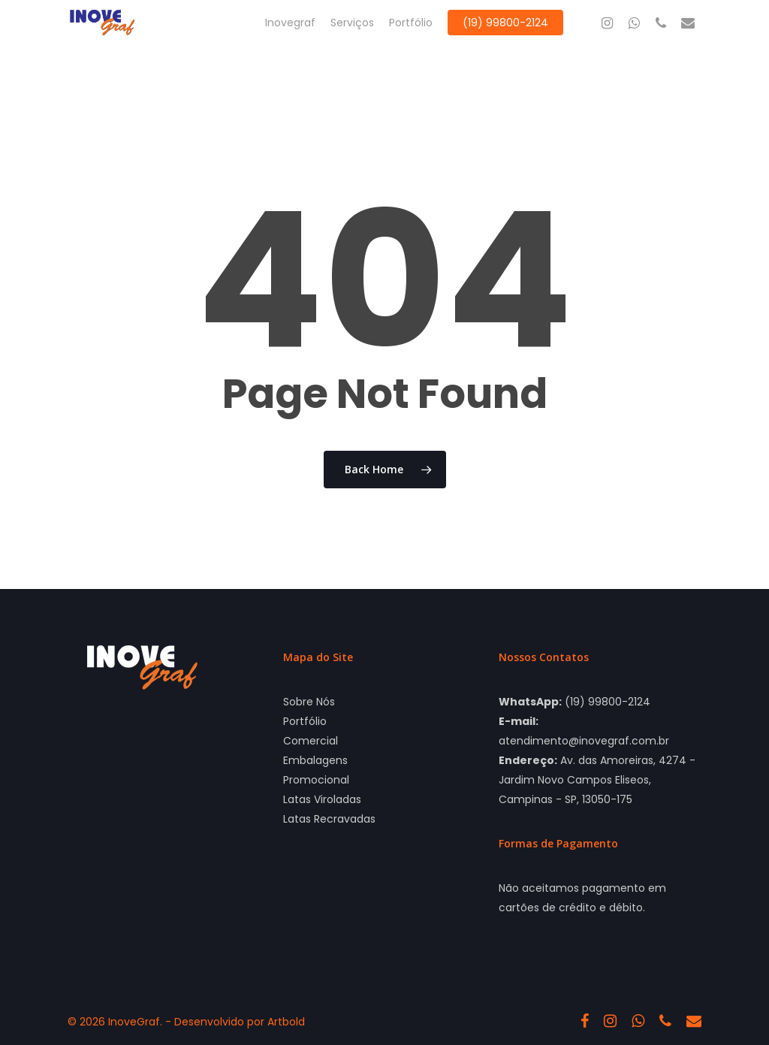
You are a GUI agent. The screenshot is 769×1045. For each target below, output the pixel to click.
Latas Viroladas (322, 799)
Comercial (310, 740)
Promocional (316, 779)
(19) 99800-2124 (607, 701)
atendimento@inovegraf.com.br (584, 740)
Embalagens (315, 760)
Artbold (286, 1021)
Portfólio (305, 721)
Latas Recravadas (329, 818)
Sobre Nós (309, 701)
